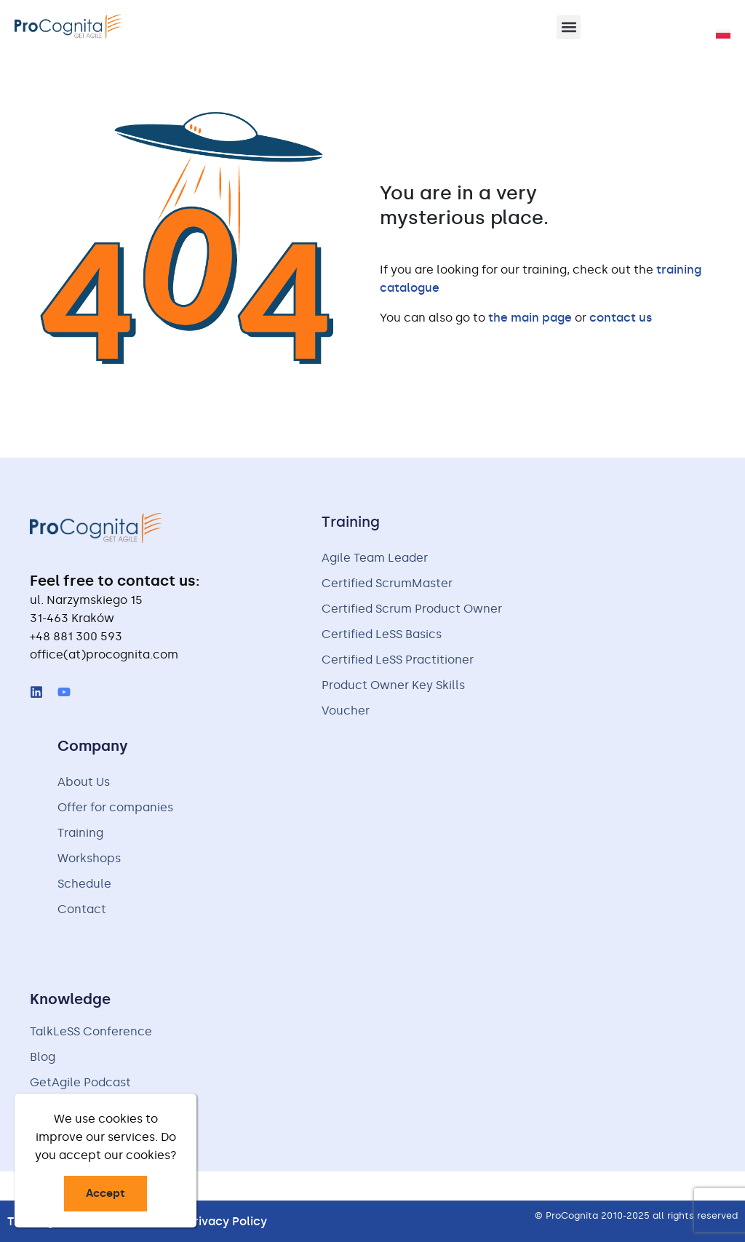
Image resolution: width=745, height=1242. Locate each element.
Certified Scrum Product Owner (412, 609)
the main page (530, 318)
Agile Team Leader (375, 558)
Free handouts (71, 1108)
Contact (81, 909)
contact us (620, 318)
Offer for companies (115, 807)
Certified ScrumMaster (387, 583)
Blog (42, 1057)
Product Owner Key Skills (393, 685)
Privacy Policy (226, 1221)
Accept (105, 1193)
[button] (569, 27)
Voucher (346, 710)
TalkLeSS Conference (91, 1031)
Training (80, 833)
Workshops (89, 858)
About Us (83, 782)
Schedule (84, 884)
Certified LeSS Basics (382, 634)
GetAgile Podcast (80, 1082)
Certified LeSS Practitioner (398, 659)
